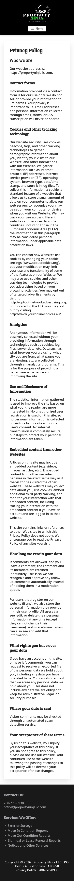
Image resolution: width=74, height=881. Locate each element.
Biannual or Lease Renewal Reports (34, 840)
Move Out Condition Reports (29, 835)
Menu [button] (39, 28)
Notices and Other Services (28, 845)
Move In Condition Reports (28, 830)
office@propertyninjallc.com (25, 807)
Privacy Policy (26, 870)
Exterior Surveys (20, 825)
